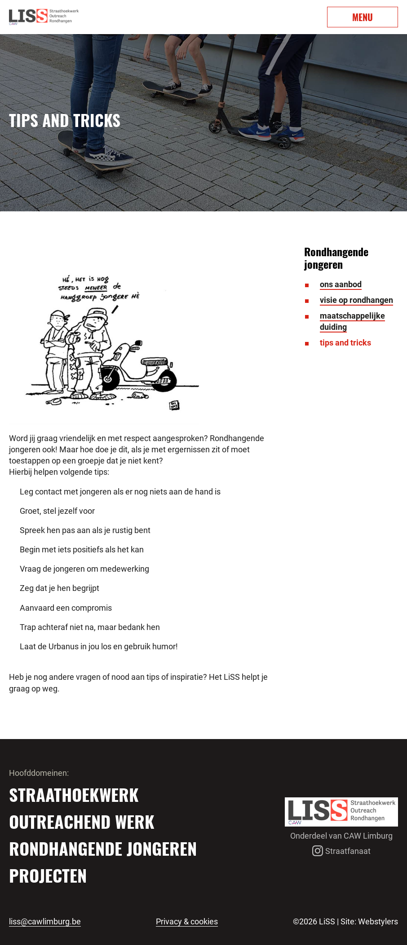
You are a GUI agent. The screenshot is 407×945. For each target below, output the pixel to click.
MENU (362, 17)
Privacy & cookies (187, 921)
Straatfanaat (341, 851)
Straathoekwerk (74, 794)
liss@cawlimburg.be (45, 921)
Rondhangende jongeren (103, 848)
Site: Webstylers (369, 921)
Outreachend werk (82, 821)
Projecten (48, 875)
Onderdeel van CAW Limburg (341, 835)
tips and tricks (345, 342)
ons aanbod (341, 284)
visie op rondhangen (356, 300)
